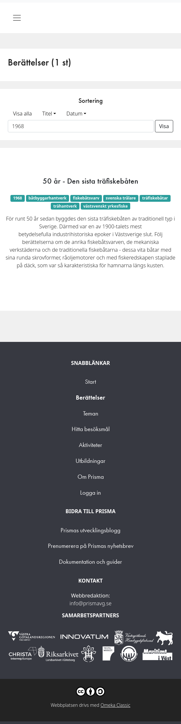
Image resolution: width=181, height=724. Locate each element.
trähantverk (65, 206)
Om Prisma (90, 477)
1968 (17, 198)
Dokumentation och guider (90, 562)
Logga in (90, 493)
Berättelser (90, 397)
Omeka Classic (116, 705)
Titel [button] (47, 113)
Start (90, 382)
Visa (164, 126)
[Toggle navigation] (17, 17)
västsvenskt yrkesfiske (105, 206)
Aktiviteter (90, 445)
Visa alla (22, 113)
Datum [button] (74, 113)
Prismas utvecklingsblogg (90, 530)
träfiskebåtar (155, 198)
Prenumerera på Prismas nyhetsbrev (90, 546)
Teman (90, 413)
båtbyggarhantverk (48, 198)
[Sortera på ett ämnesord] (81, 126)
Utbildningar (90, 461)
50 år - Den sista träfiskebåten (90, 181)
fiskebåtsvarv (86, 198)
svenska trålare (121, 198)
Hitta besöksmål (91, 429)
